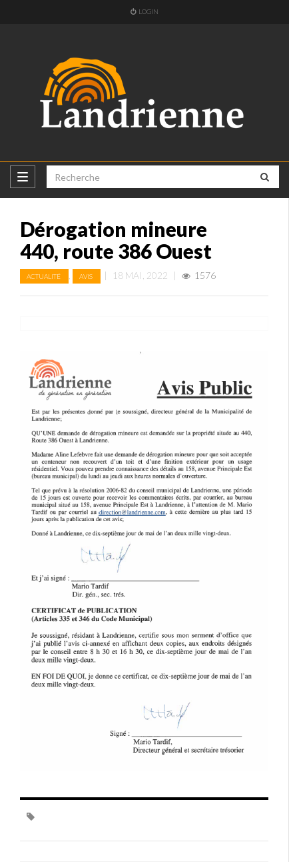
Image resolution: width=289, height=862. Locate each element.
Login (144, 11)
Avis (86, 276)
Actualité (44, 276)
